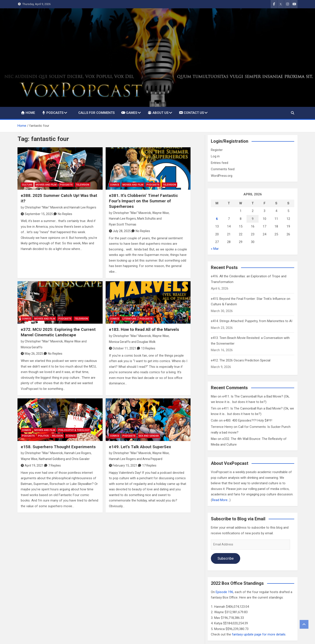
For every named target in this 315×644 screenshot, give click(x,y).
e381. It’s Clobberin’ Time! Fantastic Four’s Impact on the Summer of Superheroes (143, 201)
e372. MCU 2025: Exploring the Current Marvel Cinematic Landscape (58, 332)
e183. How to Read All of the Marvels (144, 329)
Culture (27, 184)
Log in (215, 156)
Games (129, 113)
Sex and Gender (149, 435)
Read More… (220, 500)
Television (82, 184)
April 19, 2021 (32, 465)
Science (71, 435)
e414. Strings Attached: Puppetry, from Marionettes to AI (251, 321)
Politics (43, 435)
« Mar (215, 249)
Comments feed (222, 169)
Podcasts (52, 113)
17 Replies (149, 465)
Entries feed (219, 163)
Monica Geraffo (31, 347)
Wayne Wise (160, 213)
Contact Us (191, 112)
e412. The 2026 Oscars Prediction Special (240, 360)
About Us (157, 112)
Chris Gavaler (81, 459)
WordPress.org (221, 176)
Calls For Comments (96, 113)
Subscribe (225, 558)
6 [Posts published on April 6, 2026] (217, 219)
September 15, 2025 (37, 214)
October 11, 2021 (122, 348)
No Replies (65, 214)
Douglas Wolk (146, 342)
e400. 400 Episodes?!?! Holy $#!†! (248, 420)
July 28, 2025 (120, 231)
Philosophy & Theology (73, 430)
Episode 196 (224, 592)
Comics (114, 184)
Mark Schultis (146, 218)
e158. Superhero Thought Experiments (58, 446)
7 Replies (54, 465)
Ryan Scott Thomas (122, 224)
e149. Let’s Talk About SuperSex (140, 446)
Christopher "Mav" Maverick (44, 207)
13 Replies (148, 348)
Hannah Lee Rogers (82, 207)
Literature (129, 318)
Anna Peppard (152, 459)
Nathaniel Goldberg (52, 459)
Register (217, 150)
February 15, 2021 (123, 465)
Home (28, 113)
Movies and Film (46, 184)
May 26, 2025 (32, 353)
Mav (214, 396)
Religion (57, 435)
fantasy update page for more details (258, 634)
